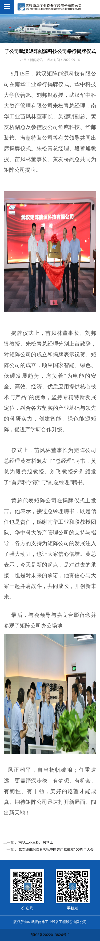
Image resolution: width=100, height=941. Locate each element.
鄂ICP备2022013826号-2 (49, 934)
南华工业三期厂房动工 (35, 842)
